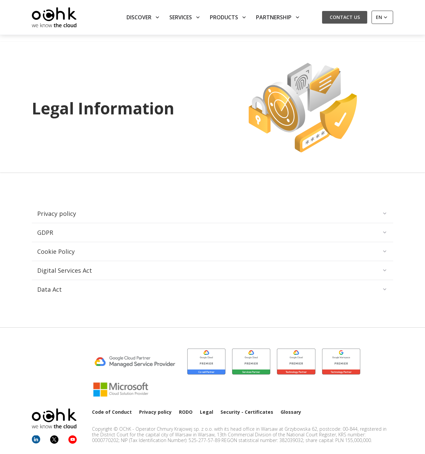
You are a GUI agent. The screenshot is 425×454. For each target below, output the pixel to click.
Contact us (345, 17)
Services (185, 17)
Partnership (278, 17)
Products (228, 17)
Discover (144, 17)
